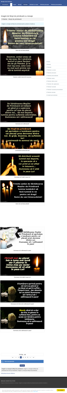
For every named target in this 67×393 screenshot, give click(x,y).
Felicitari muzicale (51, 86)
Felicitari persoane (51, 72)
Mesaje (22, 365)
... (64, 4)
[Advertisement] (33, 9)
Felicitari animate (50, 92)
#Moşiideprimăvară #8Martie (8, 373)
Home (48, 61)
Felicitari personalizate (52, 75)
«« (13, 357)
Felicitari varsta (50, 78)
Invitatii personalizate (51, 95)
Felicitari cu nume (51, 70)
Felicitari (48, 67)
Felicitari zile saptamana (52, 84)
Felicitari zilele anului (51, 81)
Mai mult (35, 391)
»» (33, 357)
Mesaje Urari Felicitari (6, 1)
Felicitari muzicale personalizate (54, 89)
